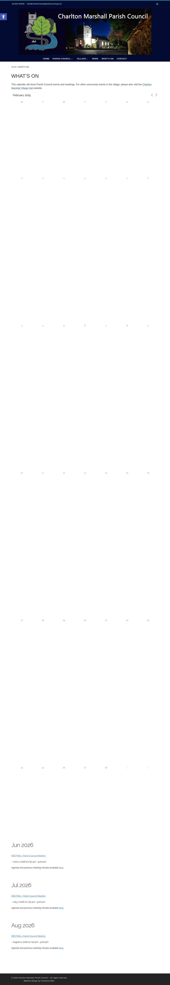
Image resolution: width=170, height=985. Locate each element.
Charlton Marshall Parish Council (33, 978)
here (61, 867)
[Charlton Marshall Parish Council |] (85, 31)
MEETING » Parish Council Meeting (28, 856)
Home (13, 67)
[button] (3, 16)
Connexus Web (47, 981)
